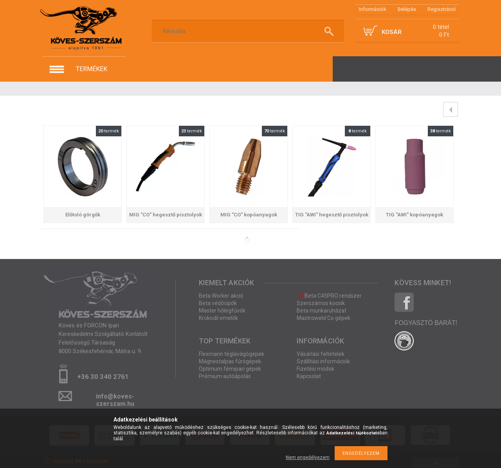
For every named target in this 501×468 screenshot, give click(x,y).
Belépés (407, 9)
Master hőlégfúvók (222, 310)
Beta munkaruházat (321, 310)
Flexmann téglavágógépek (231, 354)
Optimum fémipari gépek (230, 369)
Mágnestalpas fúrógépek (230, 361)
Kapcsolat (309, 376)
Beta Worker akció (221, 296)
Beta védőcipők (218, 303)
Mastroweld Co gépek (323, 318)
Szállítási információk (323, 361)
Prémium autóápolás (225, 376)
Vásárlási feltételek (320, 354)
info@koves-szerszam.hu (115, 399)
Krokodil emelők (218, 318)
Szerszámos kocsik (321, 303)
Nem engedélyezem (308, 457)
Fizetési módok (315, 369)
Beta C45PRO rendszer (329, 296)
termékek (91, 69)
